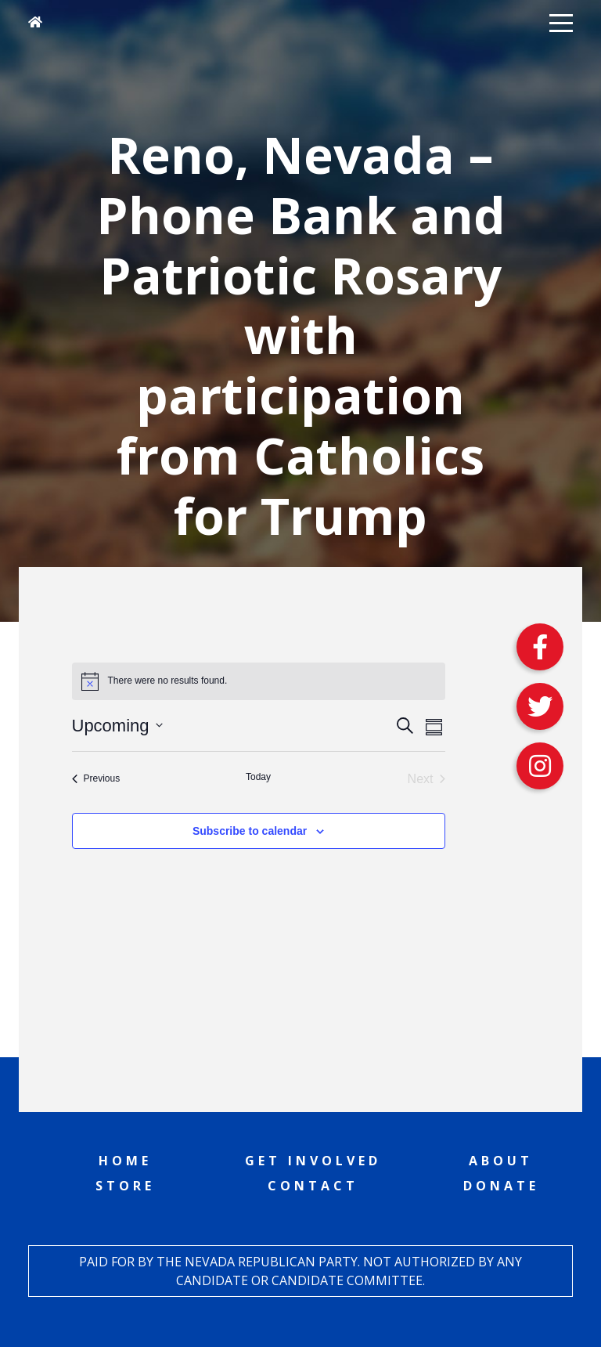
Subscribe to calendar (250, 831)
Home (125, 1160)
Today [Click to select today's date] (258, 776)
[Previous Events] (96, 779)
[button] (561, 22)
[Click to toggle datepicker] (117, 726)
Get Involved (313, 1160)
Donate (501, 1185)
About (501, 1160)
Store (125, 1185)
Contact (313, 1185)
